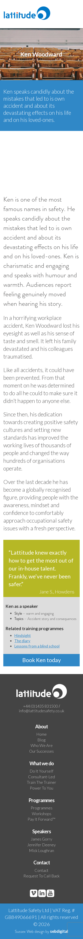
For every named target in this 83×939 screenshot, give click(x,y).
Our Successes (41, 751)
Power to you (41, 788)
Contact (41, 870)
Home (41, 734)
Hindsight (22, 635)
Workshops (41, 813)
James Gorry (41, 839)
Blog (41, 739)
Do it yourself (41, 771)
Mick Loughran (41, 850)
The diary (22, 641)
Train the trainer (41, 782)
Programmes (41, 807)
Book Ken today (41, 660)
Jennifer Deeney (41, 844)
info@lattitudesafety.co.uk (41, 710)
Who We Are (42, 745)
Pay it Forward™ (41, 819)
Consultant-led (41, 776)
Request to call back (41, 875)
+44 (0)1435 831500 (40, 706)
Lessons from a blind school (37, 646)
